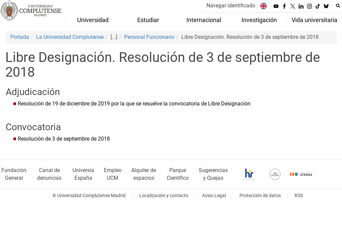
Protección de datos (260, 195)
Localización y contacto (163, 195)
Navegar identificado (230, 5)
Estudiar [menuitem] (148, 20)
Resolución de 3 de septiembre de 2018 (64, 139)
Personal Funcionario (149, 37)
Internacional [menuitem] (203, 20)
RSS (299, 195)
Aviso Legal (214, 195)
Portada (19, 37)
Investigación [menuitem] (259, 20)
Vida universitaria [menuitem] (314, 20)
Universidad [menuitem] (93, 20)
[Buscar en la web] (338, 5)
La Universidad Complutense (70, 37)
